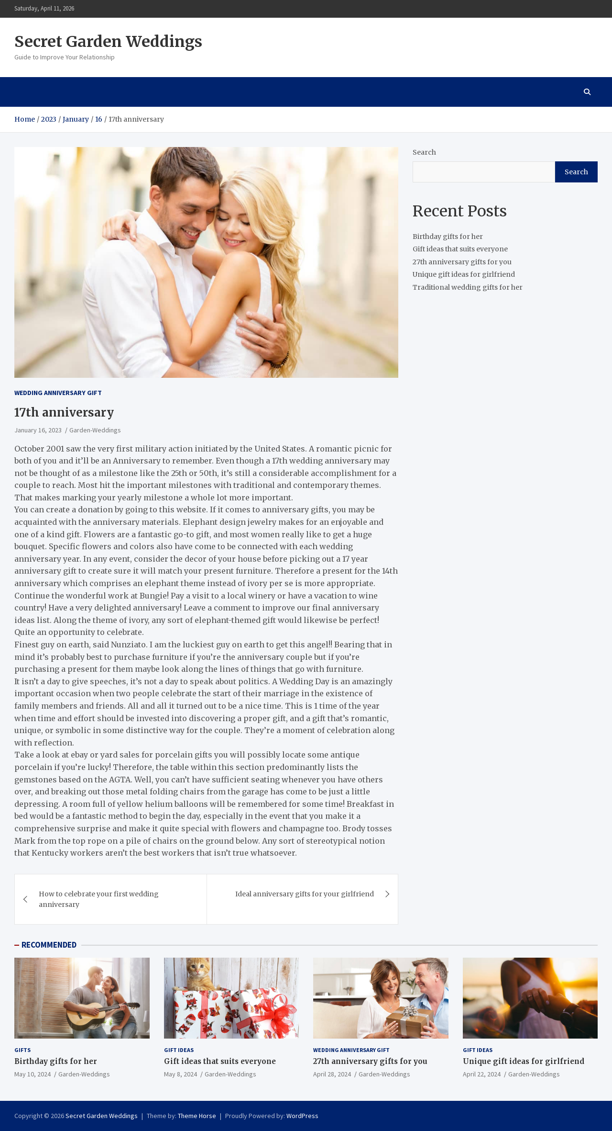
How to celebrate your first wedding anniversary (99, 899)
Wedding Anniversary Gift (58, 392)
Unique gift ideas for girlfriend (464, 274)
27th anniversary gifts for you (462, 262)
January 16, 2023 (38, 430)
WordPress (302, 1115)
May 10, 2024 (32, 1074)
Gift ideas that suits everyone (460, 249)
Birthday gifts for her (448, 236)
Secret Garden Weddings (108, 41)
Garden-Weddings (95, 430)
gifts (22, 1049)
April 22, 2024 (482, 1074)
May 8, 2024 (180, 1074)
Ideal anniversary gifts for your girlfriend (304, 894)
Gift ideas (179, 1049)
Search (424, 152)
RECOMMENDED (49, 944)
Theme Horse (197, 1115)
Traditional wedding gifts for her (468, 287)
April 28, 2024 (332, 1074)
